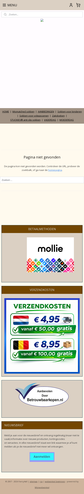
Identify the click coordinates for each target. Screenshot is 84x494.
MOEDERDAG (66, 119)
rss (41, 481)
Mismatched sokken (23, 111)
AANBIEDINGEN (46, 111)
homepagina (55, 169)
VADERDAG (50, 119)
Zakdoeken (58, 115)
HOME (5, 111)
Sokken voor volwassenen (34, 115)
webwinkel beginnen (55, 481)
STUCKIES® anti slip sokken (25, 119)
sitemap (33, 481)
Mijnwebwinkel (42, 487)
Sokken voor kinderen (70, 111)
